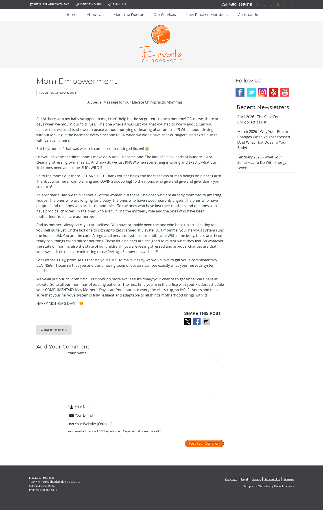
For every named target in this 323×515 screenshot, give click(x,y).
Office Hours (89, 4)
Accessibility (272, 479)
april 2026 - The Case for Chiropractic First (258, 119)
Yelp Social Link (273, 92)
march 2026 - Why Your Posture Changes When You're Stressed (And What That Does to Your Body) (263, 139)
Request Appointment (49, 4)
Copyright (231, 479)
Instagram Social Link (262, 92)
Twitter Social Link (251, 92)
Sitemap (289, 479)
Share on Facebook (197, 321)
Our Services (164, 15)
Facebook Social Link (240, 92)
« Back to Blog (54, 330)
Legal (244, 479)
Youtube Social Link (284, 92)
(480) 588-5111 (240, 4)
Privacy (256, 479)
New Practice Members (207, 15)
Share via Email (207, 321)
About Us (95, 15)
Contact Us (248, 15)
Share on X (188, 321)
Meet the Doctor (128, 15)
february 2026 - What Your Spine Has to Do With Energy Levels (261, 162)
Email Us (117, 4)
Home (70, 15)
